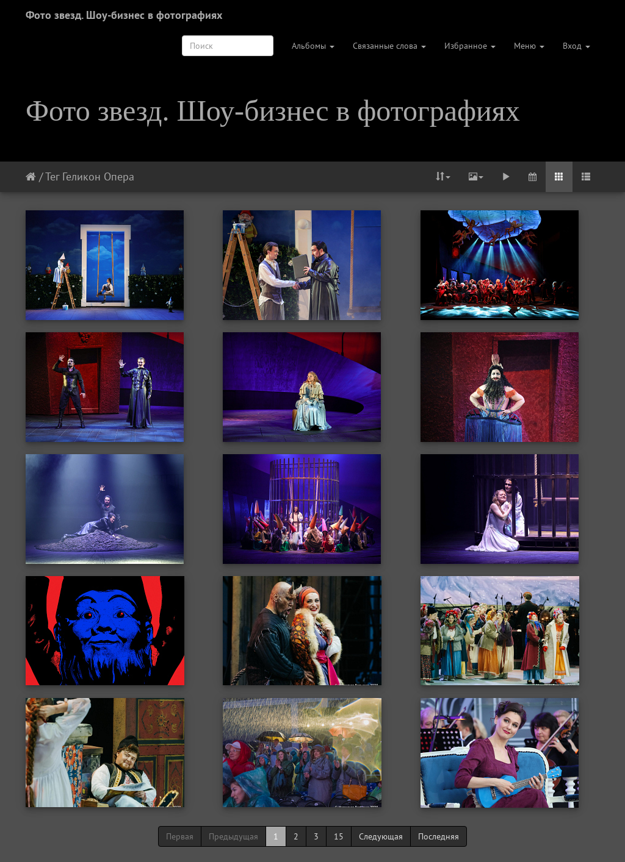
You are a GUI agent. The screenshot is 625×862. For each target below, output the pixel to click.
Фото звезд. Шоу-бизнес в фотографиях (124, 15)
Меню (529, 45)
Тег (52, 176)
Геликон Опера (98, 176)
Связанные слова (389, 45)
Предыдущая (233, 836)
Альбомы (313, 45)
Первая (179, 836)
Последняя (438, 836)
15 (339, 836)
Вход (576, 45)
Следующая (381, 836)
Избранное (470, 45)
